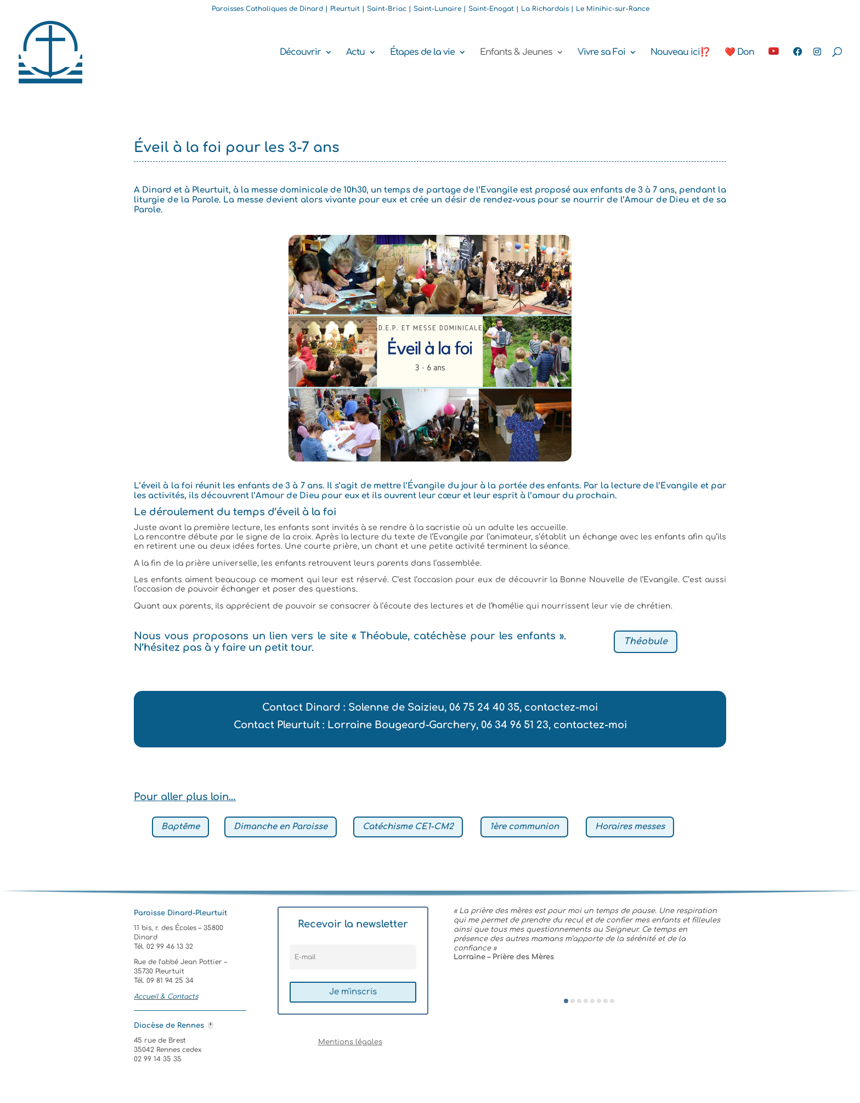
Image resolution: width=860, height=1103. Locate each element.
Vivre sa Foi (601, 52)
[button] (566, 1001)
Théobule (645, 641)
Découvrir (300, 52)
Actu (355, 52)
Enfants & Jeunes (516, 52)
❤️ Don (739, 52)
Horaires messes (630, 826)
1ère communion (524, 826)
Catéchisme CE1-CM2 (408, 826)
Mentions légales (350, 1042)
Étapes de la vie (422, 52)
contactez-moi (561, 707)
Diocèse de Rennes (174, 1025)
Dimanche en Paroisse (280, 826)
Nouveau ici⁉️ (680, 52)
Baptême (180, 826)
